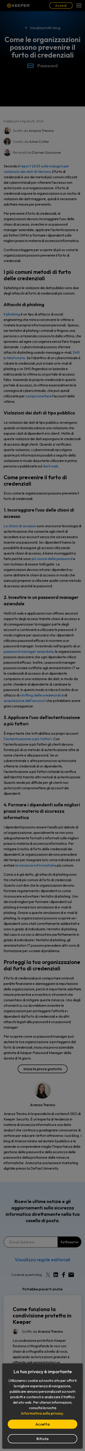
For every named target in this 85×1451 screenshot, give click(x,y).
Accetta (42, 1424)
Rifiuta (42, 1438)
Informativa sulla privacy (42, 1413)
